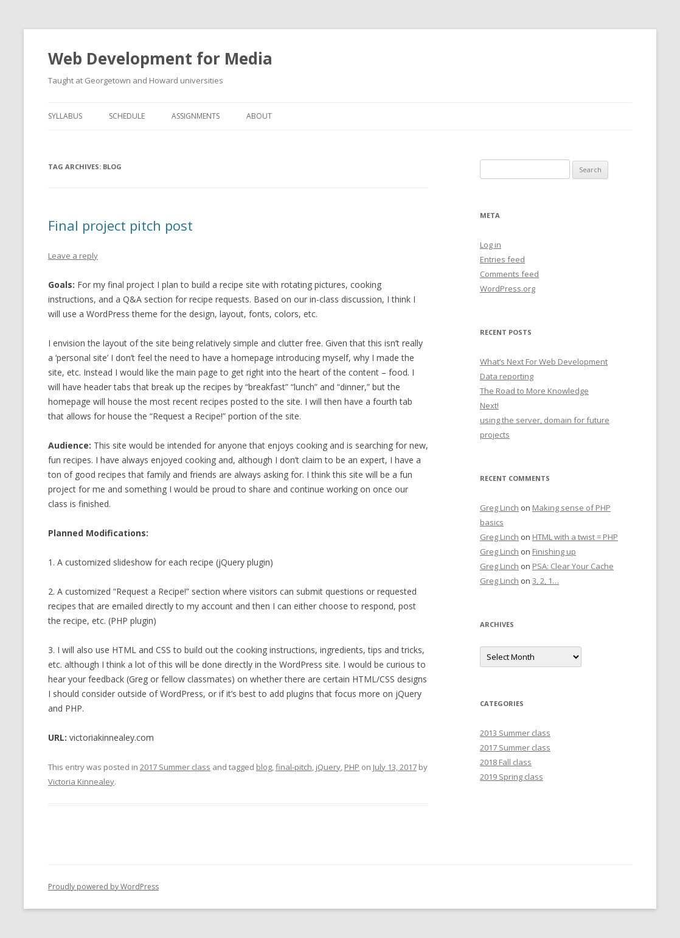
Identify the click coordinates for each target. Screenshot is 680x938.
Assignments (196, 116)
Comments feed (509, 273)
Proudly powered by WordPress (103, 886)
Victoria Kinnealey (81, 781)
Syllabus (65, 116)
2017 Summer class (175, 766)
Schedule (127, 116)
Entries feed (502, 259)
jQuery (328, 766)
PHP (351, 766)
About (259, 116)
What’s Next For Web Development (544, 361)
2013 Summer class (515, 732)
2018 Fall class (506, 762)
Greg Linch (499, 507)
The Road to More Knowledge (534, 390)
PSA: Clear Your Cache (573, 566)
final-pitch (294, 766)
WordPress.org (507, 288)
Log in (490, 244)
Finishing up (554, 551)
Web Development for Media (160, 58)
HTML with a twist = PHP (575, 536)
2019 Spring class (511, 776)
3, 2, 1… (545, 580)
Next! (489, 405)
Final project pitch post (120, 225)
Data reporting (506, 376)
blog (264, 766)
